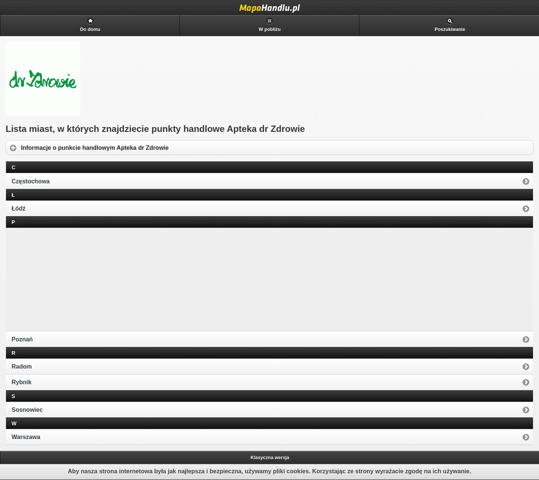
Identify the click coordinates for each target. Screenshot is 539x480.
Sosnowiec (27, 410)
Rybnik (21, 382)
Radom (22, 366)
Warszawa (26, 437)
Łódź (18, 208)
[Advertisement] (64, 278)
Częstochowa (31, 181)
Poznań (22, 339)
